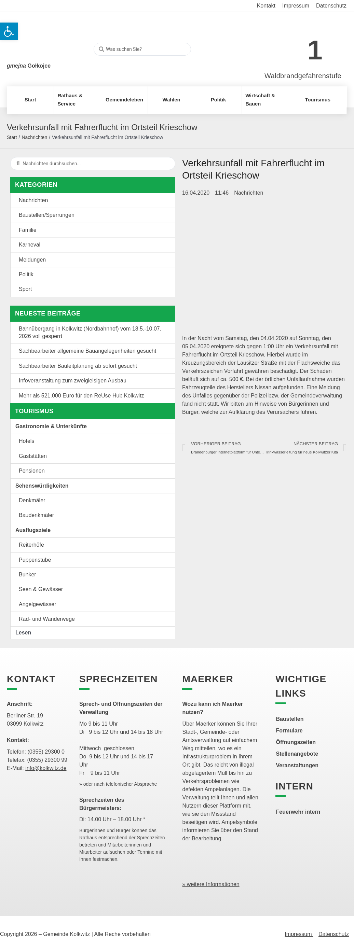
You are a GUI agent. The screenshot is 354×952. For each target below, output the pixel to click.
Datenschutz (333, 934)
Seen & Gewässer (41, 589)
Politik (26, 274)
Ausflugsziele (33, 530)
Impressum (299, 934)
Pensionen (32, 471)
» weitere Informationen (210, 884)
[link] (292, 46)
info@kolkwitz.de (45, 768)
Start (12, 137)
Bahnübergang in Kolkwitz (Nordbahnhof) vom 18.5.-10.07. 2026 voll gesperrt (90, 332)
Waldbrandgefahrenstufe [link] (302, 76)
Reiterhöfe (31, 545)
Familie (28, 230)
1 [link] (315, 50)
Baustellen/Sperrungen (46, 215)
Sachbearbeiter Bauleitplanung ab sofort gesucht (78, 366)
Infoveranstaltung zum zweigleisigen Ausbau (72, 380)
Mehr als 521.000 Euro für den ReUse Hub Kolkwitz (81, 395)
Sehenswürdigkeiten (42, 486)
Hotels (26, 441)
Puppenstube (35, 560)
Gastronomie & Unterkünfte (51, 426)
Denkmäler (32, 500)
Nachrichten (34, 137)
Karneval (29, 245)
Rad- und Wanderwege (47, 619)
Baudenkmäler (36, 515)
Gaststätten (33, 456)
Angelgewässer (37, 604)
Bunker (27, 574)
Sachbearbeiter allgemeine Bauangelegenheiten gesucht (87, 351)
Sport (25, 289)
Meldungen (32, 260)
